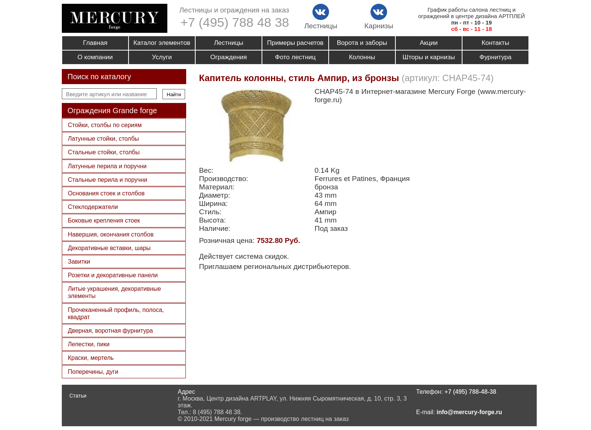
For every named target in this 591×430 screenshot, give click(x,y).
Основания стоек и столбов (106, 193)
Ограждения (228, 57)
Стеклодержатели (93, 207)
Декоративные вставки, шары (109, 248)
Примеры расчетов (295, 42)
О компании (95, 57)
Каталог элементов (161, 42)
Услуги (161, 57)
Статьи (77, 396)
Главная (95, 42)
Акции (429, 42)
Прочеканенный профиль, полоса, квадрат (116, 313)
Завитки (79, 261)
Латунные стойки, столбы (103, 138)
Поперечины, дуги (93, 372)
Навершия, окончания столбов (110, 234)
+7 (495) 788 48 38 (235, 22)
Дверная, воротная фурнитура (110, 330)
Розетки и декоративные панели (113, 275)
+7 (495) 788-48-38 (470, 392)
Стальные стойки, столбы (103, 152)
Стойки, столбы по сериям (105, 125)
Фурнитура (495, 57)
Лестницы (228, 42)
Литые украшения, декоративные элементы (114, 292)
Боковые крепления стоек (104, 220)
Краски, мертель (91, 358)
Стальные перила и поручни (107, 180)
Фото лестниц (295, 57)
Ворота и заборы (362, 42)
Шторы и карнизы (429, 57)
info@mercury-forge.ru (469, 412)
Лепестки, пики (89, 344)
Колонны (362, 57)
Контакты (495, 42)
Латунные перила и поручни (107, 166)
